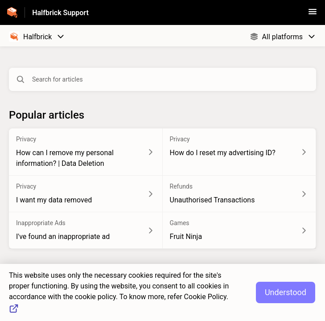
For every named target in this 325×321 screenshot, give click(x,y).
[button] (312, 14)
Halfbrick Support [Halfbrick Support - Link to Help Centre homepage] (60, 12)
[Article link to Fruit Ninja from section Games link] (240, 230)
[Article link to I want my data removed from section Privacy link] (86, 194)
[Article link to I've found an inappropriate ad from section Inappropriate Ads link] (86, 230)
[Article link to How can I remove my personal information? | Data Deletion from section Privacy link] (86, 152)
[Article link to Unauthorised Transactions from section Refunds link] (240, 194)
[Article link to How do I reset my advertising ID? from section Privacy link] (240, 152)
